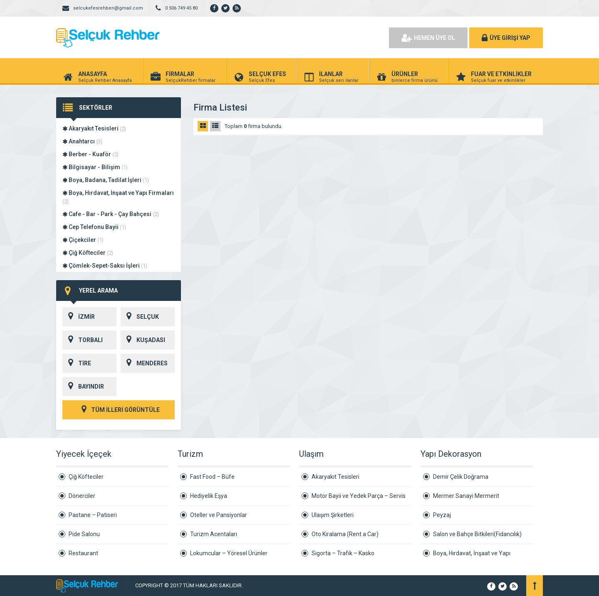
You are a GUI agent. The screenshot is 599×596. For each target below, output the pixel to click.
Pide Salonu (84, 534)
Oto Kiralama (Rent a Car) (345, 534)
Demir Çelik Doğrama (460, 476)
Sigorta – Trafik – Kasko (343, 553)
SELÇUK (140, 316)
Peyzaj (442, 515)
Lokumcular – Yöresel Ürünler (228, 553)
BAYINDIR (83, 386)
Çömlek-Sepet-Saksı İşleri (104, 265)
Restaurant (83, 553)
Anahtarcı (82, 141)
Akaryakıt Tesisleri (94, 128)
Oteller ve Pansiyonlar (218, 515)
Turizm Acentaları (213, 534)
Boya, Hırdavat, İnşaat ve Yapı (471, 553)
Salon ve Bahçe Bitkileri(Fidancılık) (477, 534)
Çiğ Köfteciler (87, 252)
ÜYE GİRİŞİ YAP (506, 37)
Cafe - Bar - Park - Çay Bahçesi (110, 214)
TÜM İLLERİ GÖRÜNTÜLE (118, 409)
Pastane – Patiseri (93, 515)
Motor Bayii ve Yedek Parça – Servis (359, 496)
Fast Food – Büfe (212, 476)
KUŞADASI (143, 340)
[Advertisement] (287, 37)
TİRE (76, 363)
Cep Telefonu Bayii (94, 227)
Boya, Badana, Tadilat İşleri (105, 180)
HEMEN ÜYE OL (428, 37)
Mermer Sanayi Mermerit (466, 496)
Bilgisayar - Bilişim (95, 167)
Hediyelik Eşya (208, 496)
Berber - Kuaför (90, 154)
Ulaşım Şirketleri (333, 515)
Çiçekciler (83, 239)
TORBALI (82, 340)
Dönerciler (82, 496)
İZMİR (78, 316)
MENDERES (144, 363)
